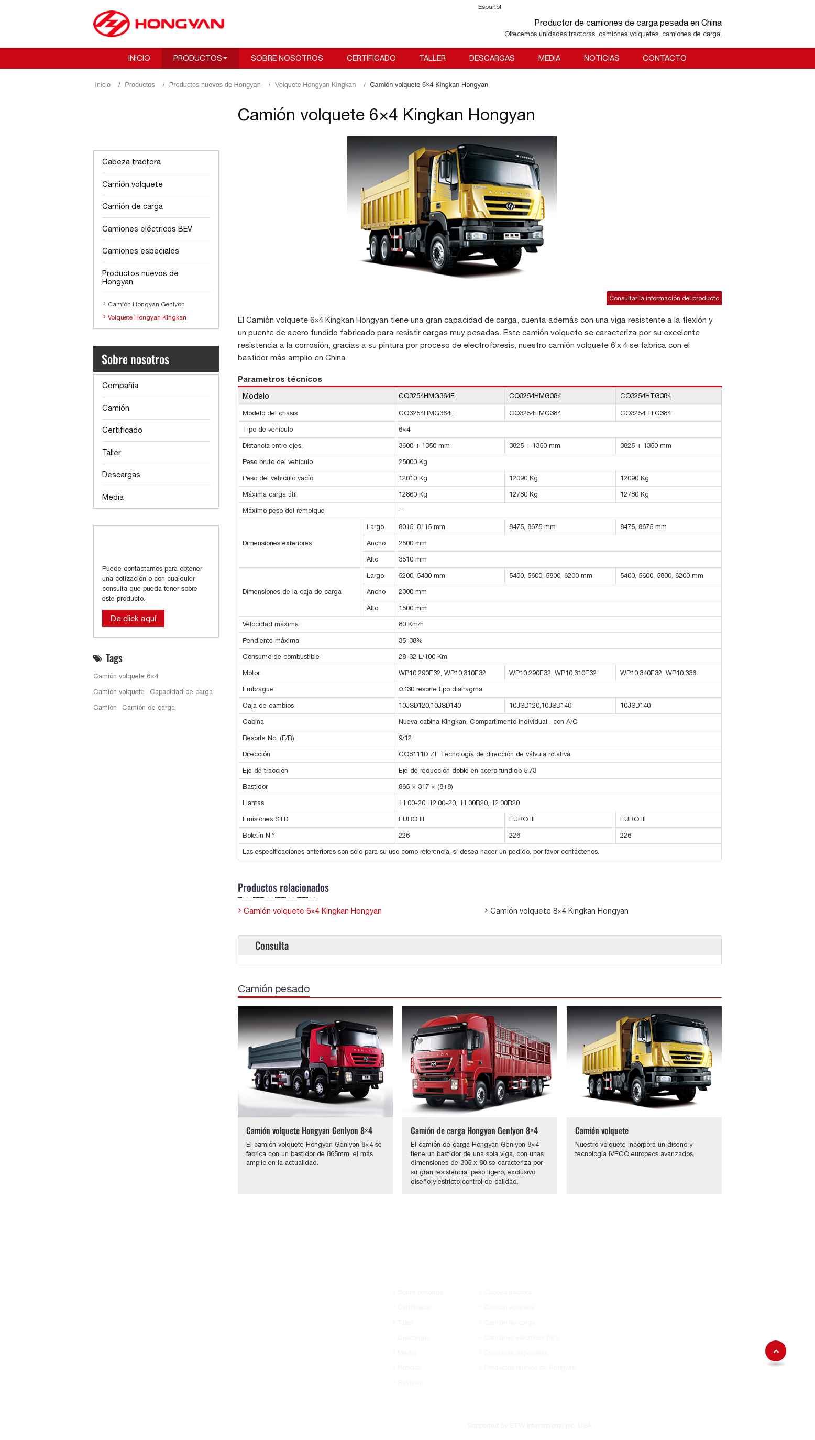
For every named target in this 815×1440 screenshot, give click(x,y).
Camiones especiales (140, 250)
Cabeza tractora (131, 161)
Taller (432, 57)
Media (549, 57)
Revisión (410, 1383)
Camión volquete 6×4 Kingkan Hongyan (313, 910)
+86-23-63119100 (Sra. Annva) (653, 1290)
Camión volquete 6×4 (125, 676)
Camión (115, 407)
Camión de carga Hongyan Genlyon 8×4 (474, 1130)
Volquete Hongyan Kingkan (315, 85)
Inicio (139, 57)
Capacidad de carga (181, 692)
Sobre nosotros (287, 57)
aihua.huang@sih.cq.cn (642, 1304)
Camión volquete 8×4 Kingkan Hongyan (559, 910)
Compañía (120, 385)
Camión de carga (132, 206)
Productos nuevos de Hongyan (215, 85)
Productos (140, 85)
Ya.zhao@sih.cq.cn (635, 1364)
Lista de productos (143, 128)
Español (489, 6)
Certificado (371, 57)
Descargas (492, 57)
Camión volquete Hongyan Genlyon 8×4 (309, 1130)
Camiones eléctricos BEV (147, 228)
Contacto (665, 57)
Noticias (602, 57)
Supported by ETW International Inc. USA (529, 1426)
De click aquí (133, 618)
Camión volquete (602, 1130)
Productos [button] (197, 57)
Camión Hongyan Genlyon (146, 304)
